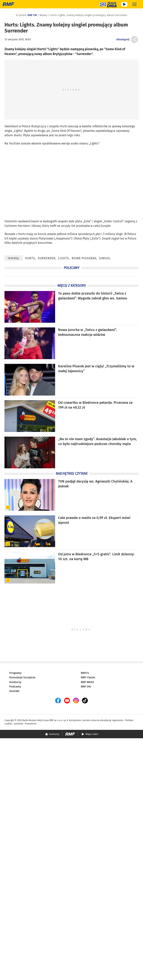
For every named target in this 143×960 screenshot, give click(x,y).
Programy (15, 673)
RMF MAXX (87, 682)
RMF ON (86, 686)
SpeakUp (18, 723)
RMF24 (85, 673)
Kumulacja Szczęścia (22, 677)
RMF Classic (88, 677)
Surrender (46, 258)
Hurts (63, 126)
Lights (63, 258)
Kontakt (14, 691)
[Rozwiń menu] (134, 4)
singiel (98, 221)
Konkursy (15, 682)
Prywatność (31, 723)
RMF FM (32, 15)
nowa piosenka (84, 258)
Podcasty (15, 686)
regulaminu (117, 720)
